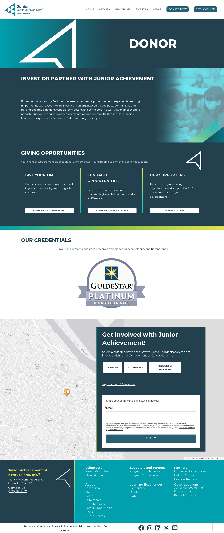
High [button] (133, 496)
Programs (122, 9)
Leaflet (187, 458)
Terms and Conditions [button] (37, 526)
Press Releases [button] (95, 504)
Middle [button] (134, 492)
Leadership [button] (92, 488)
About (103, 9)
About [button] (90, 484)
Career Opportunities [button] (99, 508)
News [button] (89, 512)
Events (141, 9)
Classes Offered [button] (95, 475)
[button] (109, 9)
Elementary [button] (137, 488)
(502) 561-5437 (17, 491)
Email (109, 408)
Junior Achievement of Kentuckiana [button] (189, 489)
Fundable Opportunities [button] (190, 471)
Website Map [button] (94, 526)
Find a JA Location (185, 495)
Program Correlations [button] (144, 475)
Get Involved (205, 9)
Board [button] (89, 496)
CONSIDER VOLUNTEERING (49, 210)
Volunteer (135, 367)
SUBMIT (151, 438)
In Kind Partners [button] (184, 475)
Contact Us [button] (16, 487)
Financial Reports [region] (185, 479)
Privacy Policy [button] (60, 526)
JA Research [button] (93, 500)
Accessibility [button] (77, 526)
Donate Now (177, 9)
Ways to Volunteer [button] (97, 471)
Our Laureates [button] (95, 516)
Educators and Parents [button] (147, 467)
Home (90, 9)
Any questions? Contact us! (119, 384)
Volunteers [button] (93, 467)
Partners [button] (180, 467)
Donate (112, 367)
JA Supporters (174, 210)
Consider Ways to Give (112, 210)
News (157, 9)
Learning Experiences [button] (146, 484)
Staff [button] (88, 492)
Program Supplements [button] (145, 471)
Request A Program (165, 367)
